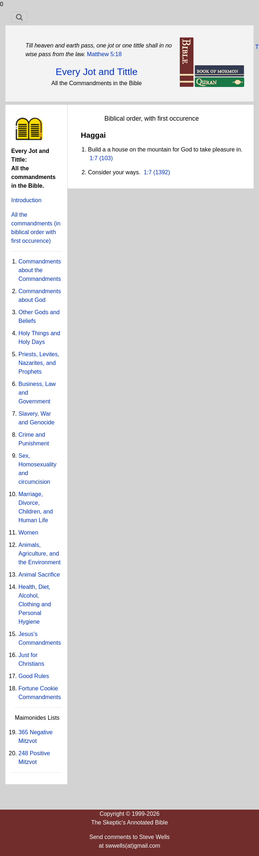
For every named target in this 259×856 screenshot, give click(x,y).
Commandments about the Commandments (39, 270)
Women (28, 532)
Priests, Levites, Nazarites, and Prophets (38, 363)
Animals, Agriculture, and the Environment (39, 553)
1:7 (94, 158)
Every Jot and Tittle (97, 71)
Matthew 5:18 (103, 54)
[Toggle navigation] (19, 17)
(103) (105, 158)
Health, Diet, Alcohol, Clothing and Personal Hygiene (34, 604)
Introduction (26, 200)
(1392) (161, 172)
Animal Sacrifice (39, 575)
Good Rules (33, 676)
